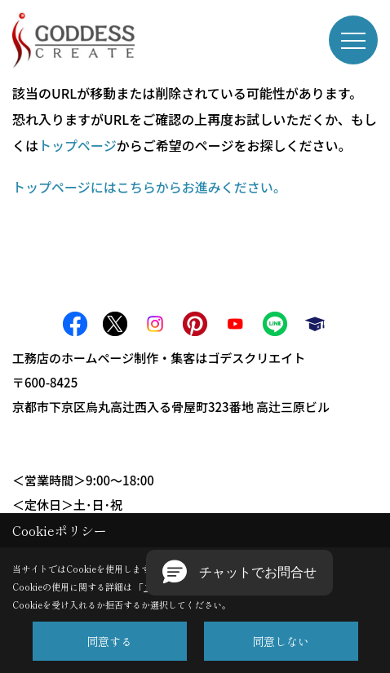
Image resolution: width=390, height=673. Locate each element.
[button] (239, 573)
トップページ (77, 145)
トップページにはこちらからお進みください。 (149, 187)
